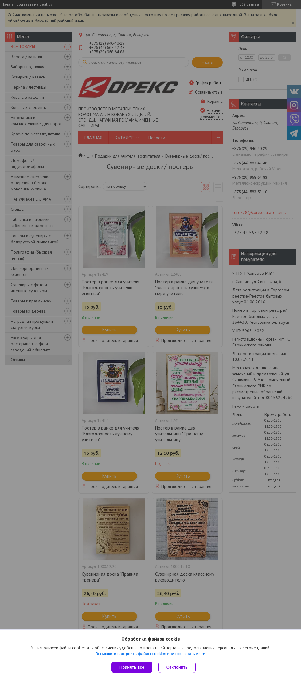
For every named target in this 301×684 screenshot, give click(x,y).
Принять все (131, 667)
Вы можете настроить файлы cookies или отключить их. (148, 653)
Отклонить (177, 667)
